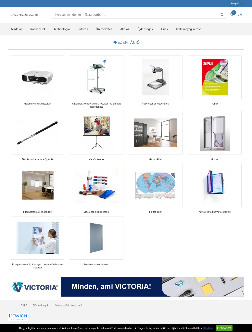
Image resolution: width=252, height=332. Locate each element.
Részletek (208, 328)
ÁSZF (24, 305)
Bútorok (83, 29)
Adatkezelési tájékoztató (68, 305)
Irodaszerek (38, 29)
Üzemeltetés (104, 29)
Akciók (125, 29)
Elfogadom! (224, 328)
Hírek (164, 29)
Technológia (62, 29)
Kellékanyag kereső (189, 29)
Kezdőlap (16, 29)
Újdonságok (145, 29)
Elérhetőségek (41, 305)
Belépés (235, 3)
